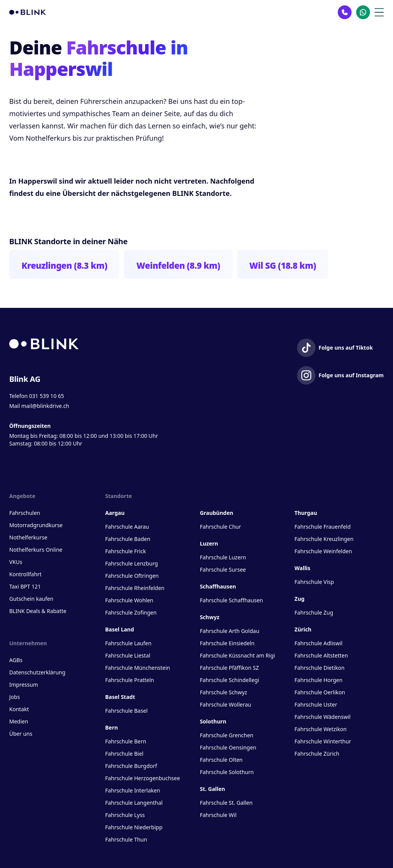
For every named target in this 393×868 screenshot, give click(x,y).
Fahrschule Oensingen (228, 747)
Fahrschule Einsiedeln (227, 643)
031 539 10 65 (46, 395)
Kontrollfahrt (25, 574)
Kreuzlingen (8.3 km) (64, 265)
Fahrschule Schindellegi (229, 680)
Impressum (23, 684)
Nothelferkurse (28, 537)
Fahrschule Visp (314, 581)
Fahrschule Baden (127, 538)
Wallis (302, 568)
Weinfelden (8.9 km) (178, 265)
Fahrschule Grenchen (227, 735)
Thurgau (305, 512)
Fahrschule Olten (221, 759)
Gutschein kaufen (31, 598)
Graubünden (216, 512)
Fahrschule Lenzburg (131, 563)
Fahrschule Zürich (316, 753)
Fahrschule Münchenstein (137, 667)
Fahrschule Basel (126, 710)
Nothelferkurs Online (35, 549)
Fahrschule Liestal (127, 655)
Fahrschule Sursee (223, 569)
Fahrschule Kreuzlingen (323, 538)
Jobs (14, 696)
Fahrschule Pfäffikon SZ (229, 667)
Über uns (20, 733)
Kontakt (19, 709)
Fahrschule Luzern (223, 557)
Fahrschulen (24, 512)
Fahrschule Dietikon (319, 667)
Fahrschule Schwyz (223, 692)
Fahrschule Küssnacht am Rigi (237, 655)
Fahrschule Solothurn (227, 772)
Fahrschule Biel (124, 753)
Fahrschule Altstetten (321, 655)
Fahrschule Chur (220, 526)
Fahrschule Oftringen (132, 575)
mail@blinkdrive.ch (45, 405)
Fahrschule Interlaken (132, 790)
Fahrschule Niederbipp (133, 827)
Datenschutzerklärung (37, 672)
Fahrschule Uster (315, 704)
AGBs (16, 660)
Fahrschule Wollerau (225, 704)
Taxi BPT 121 (25, 586)
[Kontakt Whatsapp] (363, 12)
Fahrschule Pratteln (129, 680)
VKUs (15, 562)
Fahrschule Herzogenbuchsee (142, 778)
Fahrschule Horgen (318, 680)
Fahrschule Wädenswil (322, 716)
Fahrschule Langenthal (134, 802)
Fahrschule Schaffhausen (231, 600)
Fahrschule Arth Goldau (229, 631)
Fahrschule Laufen (128, 643)
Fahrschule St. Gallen (226, 802)
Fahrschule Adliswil (318, 643)
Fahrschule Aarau (127, 526)
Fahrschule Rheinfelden (134, 588)
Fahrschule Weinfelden (323, 551)
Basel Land (119, 629)
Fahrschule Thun (126, 839)
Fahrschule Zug (313, 612)
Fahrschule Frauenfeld (322, 526)
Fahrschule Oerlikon (319, 692)
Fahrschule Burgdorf (131, 765)
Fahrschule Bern (125, 741)
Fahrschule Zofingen (131, 612)
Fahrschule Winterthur (322, 741)
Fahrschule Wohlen (129, 600)
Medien (18, 721)
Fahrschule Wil (218, 815)
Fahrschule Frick (125, 551)
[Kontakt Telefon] (345, 12)
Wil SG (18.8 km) (282, 265)
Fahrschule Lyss (125, 815)
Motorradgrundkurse (36, 525)
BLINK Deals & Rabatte (37, 611)
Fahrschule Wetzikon (320, 729)
